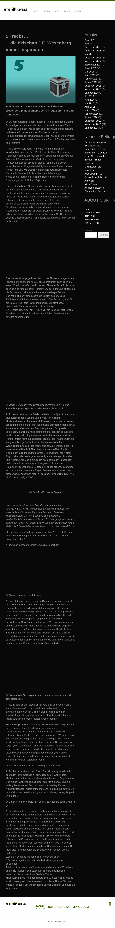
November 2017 (93, 61)
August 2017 (91, 68)
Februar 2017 (92, 78)
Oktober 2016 (92, 92)
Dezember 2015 (93, 121)
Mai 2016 (89, 103)
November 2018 (93, 50)
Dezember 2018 (93, 47)
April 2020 (90, 40)
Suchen (88, 230)
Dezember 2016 (93, 85)
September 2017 (93, 64)
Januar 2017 (91, 82)
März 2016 (90, 110)
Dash (87, 209)
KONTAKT (90, 216)
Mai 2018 (89, 54)
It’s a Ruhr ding (92, 145)
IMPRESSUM (92, 219)
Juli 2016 (89, 96)
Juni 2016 (90, 100)
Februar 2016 (92, 114)
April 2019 (90, 43)
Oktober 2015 (92, 128)
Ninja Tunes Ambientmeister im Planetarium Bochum (95, 187)
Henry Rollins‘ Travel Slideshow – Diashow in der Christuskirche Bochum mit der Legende (96, 156)
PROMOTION (92, 223)
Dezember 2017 (93, 57)
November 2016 (93, 89)
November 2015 (93, 124)
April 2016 (90, 107)
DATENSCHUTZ (93, 212)
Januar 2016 (91, 117)
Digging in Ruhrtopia (95, 142)
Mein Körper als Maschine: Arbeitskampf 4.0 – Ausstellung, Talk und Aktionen (96, 173)
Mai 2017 (89, 71)
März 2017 (90, 75)
